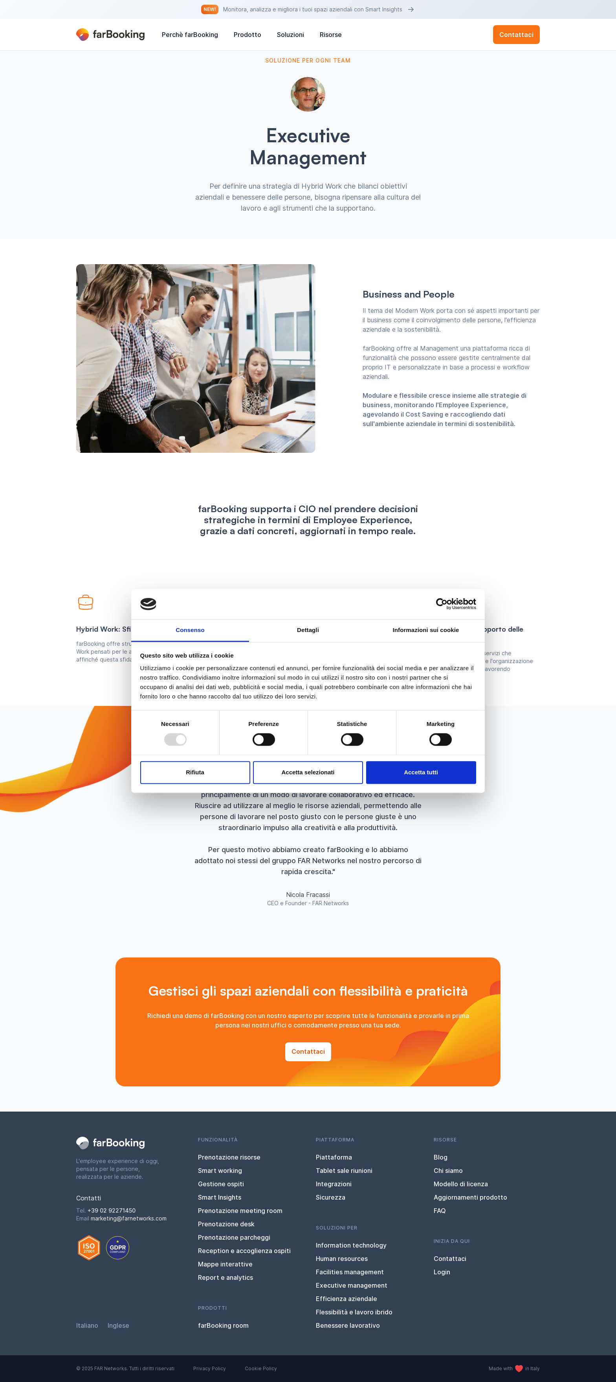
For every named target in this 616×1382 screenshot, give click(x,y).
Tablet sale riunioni (344, 1170)
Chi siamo (448, 1170)
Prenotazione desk (226, 1224)
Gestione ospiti (221, 1184)
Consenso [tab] (190, 630)
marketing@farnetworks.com (129, 1218)
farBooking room (223, 1325)
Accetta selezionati (307, 772)
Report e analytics (225, 1277)
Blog (440, 1157)
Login (442, 1272)
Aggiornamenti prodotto (470, 1197)
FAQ (440, 1211)
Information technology (351, 1245)
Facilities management (350, 1272)
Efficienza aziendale (346, 1299)
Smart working (220, 1170)
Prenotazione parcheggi (234, 1237)
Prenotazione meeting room (240, 1211)
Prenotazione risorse (229, 1157)
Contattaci (516, 35)
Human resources (342, 1259)
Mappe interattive (225, 1264)
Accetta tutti (421, 772)
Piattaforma (334, 1157)
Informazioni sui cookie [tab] (426, 630)
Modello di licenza (461, 1184)
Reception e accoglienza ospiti (244, 1251)
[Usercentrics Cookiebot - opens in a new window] (441, 604)
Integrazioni (334, 1184)
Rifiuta (195, 772)
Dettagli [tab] (308, 630)
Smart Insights (219, 1197)
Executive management (351, 1285)
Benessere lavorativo (348, 1325)
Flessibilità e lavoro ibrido (354, 1312)
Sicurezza (330, 1197)
